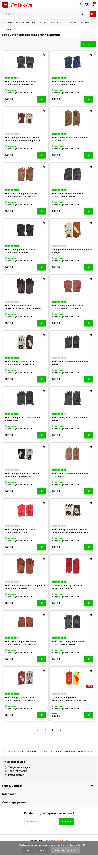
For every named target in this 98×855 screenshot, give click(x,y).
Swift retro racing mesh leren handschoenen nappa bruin (21, 195)
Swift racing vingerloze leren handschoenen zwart (20, 251)
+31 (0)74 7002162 (17, 771)
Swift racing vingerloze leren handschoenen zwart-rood (20, 83)
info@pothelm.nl (16, 775)
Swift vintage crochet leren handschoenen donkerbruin (20, 363)
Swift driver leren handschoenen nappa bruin (70, 475)
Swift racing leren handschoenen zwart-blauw (23, 419)
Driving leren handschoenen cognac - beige (72, 251)
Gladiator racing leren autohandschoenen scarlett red (69, 699)
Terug (7, 29)
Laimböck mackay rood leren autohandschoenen (67, 587)
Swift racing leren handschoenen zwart (70, 419)
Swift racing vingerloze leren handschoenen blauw (67, 83)
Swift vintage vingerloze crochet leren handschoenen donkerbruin (70, 531)
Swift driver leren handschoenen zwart (70, 363)
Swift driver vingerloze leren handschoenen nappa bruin (20, 643)
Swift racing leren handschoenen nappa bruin (70, 139)
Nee (42, 850)
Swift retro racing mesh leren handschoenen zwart (68, 643)
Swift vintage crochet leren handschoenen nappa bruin (20, 699)
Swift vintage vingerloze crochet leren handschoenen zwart (22, 475)
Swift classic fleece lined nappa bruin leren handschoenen (25, 587)
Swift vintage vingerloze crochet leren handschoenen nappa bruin (23, 139)
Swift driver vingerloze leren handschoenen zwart (67, 195)
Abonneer (66, 821)
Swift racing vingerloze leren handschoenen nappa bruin (67, 307)
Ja (28, 850)
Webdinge (63, 840)
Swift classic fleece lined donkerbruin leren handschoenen (23, 307)
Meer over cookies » (65, 850)
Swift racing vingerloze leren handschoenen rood (20, 531)
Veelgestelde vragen (19, 767)
